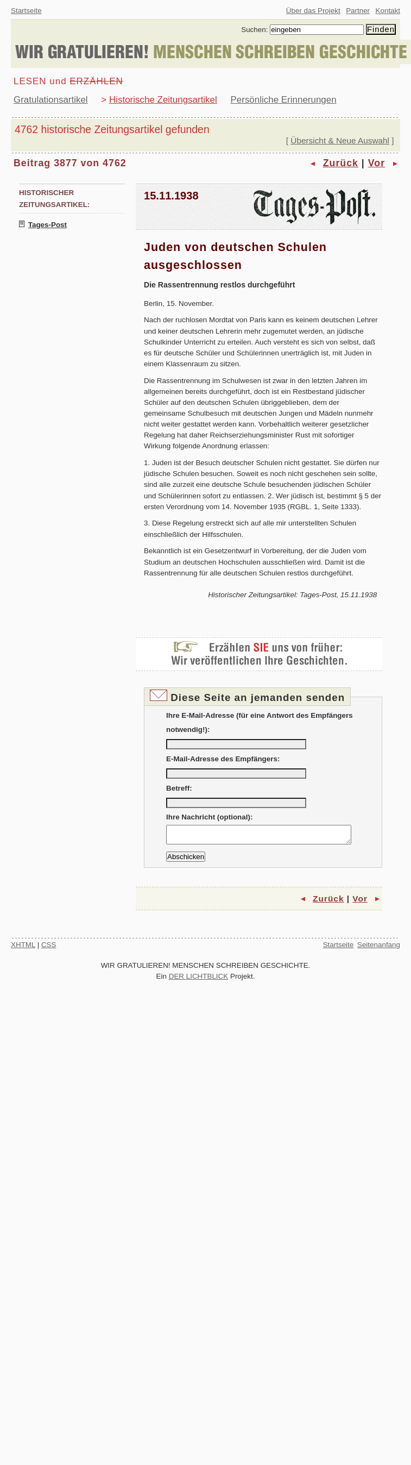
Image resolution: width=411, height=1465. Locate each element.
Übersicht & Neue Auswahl (339, 140)
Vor (376, 163)
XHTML (23, 948)
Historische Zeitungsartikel (163, 100)
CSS (48, 948)
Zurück (340, 163)
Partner (358, 11)
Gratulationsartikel (51, 100)
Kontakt (388, 11)
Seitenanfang (378, 948)
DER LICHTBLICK (199, 979)
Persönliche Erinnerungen (284, 100)
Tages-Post (47, 225)
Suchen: (254, 30)
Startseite (26, 11)
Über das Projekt (313, 11)
